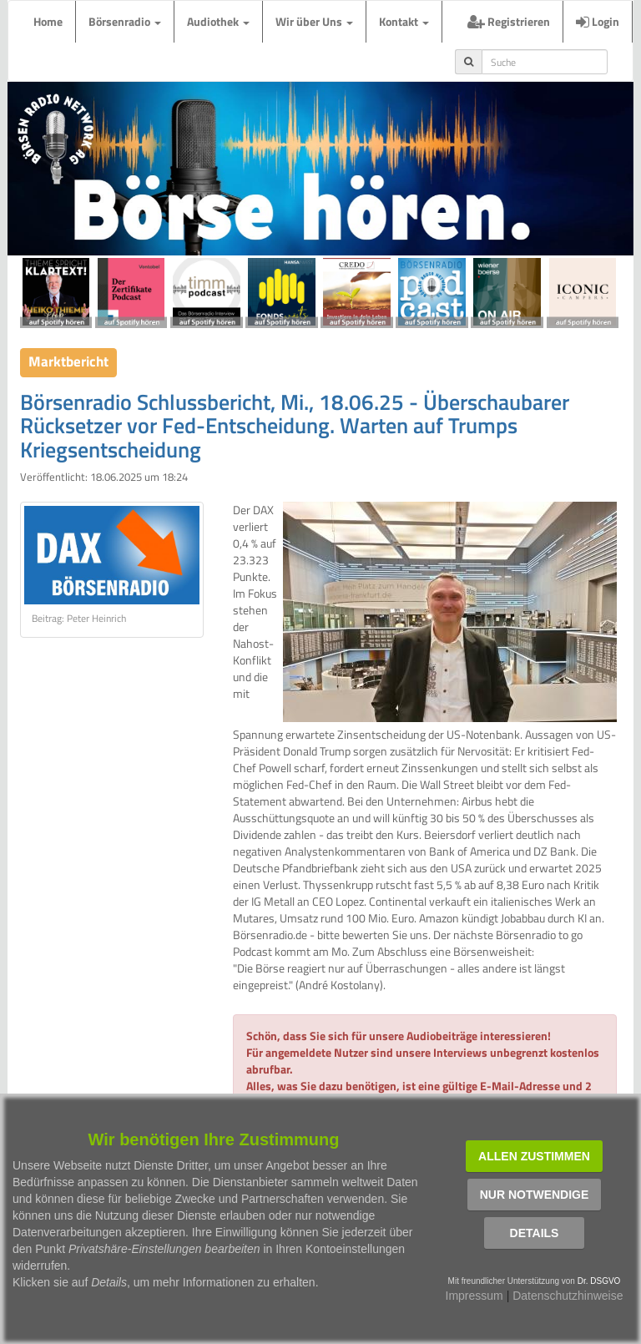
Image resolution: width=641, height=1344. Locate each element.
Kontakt (404, 21)
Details (534, 1233)
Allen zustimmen (534, 1156)
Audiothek (218, 21)
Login (597, 21)
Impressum (474, 1295)
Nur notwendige (534, 1194)
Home (48, 21)
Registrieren (508, 21)
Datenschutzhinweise (567, 1295)
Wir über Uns (314, 21)
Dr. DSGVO (599, 1281)
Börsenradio (124, 21)
